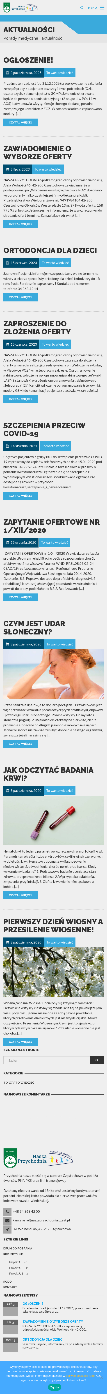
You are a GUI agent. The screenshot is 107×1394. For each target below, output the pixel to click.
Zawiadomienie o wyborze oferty (37, 152)
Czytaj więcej (20, 122)
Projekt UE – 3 (18, 1273)
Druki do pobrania (17, 1248)
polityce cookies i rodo (80, 1375)
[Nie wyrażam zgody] (101, 1377)
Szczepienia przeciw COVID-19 (44, 429)
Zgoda (54, 1387)
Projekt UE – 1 (18, 1262)
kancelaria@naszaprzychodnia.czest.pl (41, 1220)
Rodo (7, 1281)
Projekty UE (13, 1254)
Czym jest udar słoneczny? (34, 627)
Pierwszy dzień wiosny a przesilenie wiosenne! (53, 925)
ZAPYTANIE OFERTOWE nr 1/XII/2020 (51, 526)
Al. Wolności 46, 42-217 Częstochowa (42, 1229)
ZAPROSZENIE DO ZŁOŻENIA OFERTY (37, 327)
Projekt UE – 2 (18, 1268)
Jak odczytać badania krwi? (48, 774)
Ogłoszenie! (28, 60)
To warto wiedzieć (18, 1082)
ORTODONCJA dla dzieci (50, 250)
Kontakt (10, 1287)
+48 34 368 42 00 (26, 1211)
